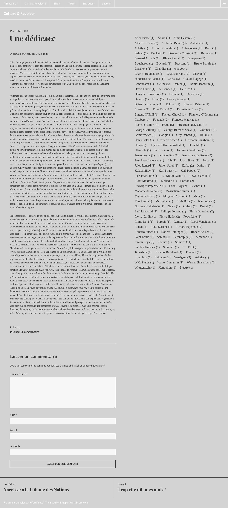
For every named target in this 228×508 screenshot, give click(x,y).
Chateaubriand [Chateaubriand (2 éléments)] (178, 73)
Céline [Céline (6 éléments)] (163, 84)
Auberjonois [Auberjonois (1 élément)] (191, 48)
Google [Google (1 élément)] (166, 135)
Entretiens (89, 3)
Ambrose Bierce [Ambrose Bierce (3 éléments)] (174, 43)
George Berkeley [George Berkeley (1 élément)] (148, 130)
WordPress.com (78, 502)
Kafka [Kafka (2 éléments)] (188, 165)
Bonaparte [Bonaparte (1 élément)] (196, 58)
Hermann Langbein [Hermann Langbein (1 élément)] (199, 140)
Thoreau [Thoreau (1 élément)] (193, 252)
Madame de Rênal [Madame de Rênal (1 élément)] (148, 191)
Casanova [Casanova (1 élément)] (143, 68)
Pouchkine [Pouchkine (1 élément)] (192, 216)
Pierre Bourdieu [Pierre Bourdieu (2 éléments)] (201, 211)
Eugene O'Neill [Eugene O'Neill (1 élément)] (147, 114)
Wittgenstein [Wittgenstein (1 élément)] (145, 267)
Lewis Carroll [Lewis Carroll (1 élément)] (200, 175)
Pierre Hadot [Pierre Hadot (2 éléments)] (169, 216)
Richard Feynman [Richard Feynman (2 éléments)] (188, 226)
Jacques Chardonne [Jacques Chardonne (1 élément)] (191, 150)
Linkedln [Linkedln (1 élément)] (169, 181)
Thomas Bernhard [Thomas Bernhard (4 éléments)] (168, 252)
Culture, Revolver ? (35, 3)
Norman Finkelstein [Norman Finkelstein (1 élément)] (149, 206)
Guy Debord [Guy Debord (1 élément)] (186, 135)
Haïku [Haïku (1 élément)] (206, 135)
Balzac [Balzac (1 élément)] (141, 53)
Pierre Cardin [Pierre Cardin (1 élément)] (145, 216)
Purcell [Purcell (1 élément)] (163, 221)
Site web (15, 446)
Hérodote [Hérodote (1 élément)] (143, 150)
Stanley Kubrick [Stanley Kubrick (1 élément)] (147, 247)
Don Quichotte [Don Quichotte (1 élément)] (178, 99)
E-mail (14, 430)
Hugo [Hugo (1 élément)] (140, 145)
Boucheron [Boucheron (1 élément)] (144, 63)
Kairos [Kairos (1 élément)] (203, 165)
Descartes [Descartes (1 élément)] (195, 94)
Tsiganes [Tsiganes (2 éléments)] (162, 257)
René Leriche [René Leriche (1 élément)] (161, 226)
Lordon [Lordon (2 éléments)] (187, 181)
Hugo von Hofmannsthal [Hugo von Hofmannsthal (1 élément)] (167, 145)
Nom (13, 414)
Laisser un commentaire (25, 331)
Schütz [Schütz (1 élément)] (163, 237)
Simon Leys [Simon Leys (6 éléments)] (144, 242)
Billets (57, 3)
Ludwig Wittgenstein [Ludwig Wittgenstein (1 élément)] (150, 186)
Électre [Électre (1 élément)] (186, 267)
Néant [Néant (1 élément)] (174, 206)
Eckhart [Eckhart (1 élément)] (173, 104)
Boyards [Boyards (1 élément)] (163, 63)
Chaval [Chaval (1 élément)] (199, 73)
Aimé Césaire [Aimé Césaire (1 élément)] (184, 38)
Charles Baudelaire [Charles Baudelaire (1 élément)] (149, 73)
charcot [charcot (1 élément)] (181, 68)
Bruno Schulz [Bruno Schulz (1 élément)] (205, 63)
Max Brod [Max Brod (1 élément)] (143, 201)
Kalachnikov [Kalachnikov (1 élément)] (145, 170)
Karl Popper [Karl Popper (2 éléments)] (190, 170)
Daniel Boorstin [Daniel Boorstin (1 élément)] (202, 84)
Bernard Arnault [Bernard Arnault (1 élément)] (147, 58)
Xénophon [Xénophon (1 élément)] (167, 267)
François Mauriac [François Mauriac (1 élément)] (185, 119)
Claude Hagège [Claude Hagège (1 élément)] (195, 79)
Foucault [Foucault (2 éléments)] (160, 119)
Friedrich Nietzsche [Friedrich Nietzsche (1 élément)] (192, 124)
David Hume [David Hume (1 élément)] (145, 89)
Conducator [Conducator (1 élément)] (144, 84)
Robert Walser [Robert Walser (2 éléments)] (202, 232)
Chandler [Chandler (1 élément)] (163, 68)
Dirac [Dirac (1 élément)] (158, 99)
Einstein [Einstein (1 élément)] (142, 109)
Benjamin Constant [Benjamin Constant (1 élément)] (183, 53)
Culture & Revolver (19, 13)
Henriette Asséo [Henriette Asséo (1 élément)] (169, 140)
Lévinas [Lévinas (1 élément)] (197, 186)
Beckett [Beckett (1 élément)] (158, 53)
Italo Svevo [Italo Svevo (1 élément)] (163, 150)
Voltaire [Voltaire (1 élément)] (201, 257)
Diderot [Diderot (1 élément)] (142, 99)
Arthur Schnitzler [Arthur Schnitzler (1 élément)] (164, 48)
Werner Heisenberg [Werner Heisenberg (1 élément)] (201, 262)
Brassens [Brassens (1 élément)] (182, 63)
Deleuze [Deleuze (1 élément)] (187, 89)
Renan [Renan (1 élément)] (141, 226)
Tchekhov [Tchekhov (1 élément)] (143, 252)
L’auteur (106, 3)
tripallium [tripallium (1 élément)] (143, 257)
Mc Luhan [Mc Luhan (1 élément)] (164, 201)
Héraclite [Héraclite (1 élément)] (197, 145)
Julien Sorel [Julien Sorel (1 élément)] (168, 165)
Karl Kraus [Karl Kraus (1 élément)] (168, 170)
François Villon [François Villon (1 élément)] (147, 124)
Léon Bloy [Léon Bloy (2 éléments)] (178, 186)
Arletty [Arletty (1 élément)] (141, 48)
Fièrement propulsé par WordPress (23, 502)
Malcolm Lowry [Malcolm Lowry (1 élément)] (147, 196)
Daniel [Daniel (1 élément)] (179, 84)
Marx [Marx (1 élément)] (199, 196)
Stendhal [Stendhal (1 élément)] (171, 247)
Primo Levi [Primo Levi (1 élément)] (144, 221)
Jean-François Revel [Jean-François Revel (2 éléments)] (197, 155)
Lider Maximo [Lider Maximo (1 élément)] (146, 181)
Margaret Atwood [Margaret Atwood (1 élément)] (176, 196)
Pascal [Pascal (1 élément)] (206, 206)
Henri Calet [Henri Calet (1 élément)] (144, 140)
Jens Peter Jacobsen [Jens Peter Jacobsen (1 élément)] (149, 160)
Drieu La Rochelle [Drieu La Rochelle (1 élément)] (148, 104)
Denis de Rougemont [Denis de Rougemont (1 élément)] (150, 94)
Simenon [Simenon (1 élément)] (204, 237)
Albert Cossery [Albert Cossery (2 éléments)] (146, 43)
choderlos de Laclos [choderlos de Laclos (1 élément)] (149, 79)
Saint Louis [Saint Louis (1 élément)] (144, 237)
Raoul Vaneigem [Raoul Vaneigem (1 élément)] (203, 221)
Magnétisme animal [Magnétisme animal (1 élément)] (180, 191)
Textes (72, 3)
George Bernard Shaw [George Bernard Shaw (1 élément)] (180, 130)
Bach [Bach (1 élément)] (210, 48)
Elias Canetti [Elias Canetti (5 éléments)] (163, 109)
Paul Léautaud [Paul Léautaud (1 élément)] (146, 211)
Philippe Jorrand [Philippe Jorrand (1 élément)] (173, 211)
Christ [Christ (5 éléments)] (174, 79)
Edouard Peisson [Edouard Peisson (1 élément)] (196, 104)
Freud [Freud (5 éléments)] (168, 124)
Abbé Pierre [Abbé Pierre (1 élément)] (144, 38)
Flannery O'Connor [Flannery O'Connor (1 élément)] (203, 114)
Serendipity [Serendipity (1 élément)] (183, 237)
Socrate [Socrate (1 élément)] (165, 242)
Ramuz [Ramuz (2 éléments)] (180, 221)
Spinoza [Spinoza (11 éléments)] (183, 242)
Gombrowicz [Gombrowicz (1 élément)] (145, 135)
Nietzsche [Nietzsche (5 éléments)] (206, 201)
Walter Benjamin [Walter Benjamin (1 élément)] (170, 262)
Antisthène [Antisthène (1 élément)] (199, 43)
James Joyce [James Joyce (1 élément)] (145, 155)
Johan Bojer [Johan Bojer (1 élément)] (189, 160)
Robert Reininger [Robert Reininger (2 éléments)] (174, 232)
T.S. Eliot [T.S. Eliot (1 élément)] (190, 247)
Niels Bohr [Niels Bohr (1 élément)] (185, 201)
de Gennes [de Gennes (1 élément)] (167, 89)
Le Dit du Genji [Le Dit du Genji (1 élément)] (174, 175)
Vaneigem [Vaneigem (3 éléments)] (182, 257)
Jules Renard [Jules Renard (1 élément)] (145, 165)
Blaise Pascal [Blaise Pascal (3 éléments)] (173, 58)
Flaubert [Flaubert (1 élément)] (142, 119)
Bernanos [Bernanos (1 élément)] (209, 53)
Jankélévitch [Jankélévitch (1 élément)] (168, 155)
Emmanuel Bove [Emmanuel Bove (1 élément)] (190, 109)
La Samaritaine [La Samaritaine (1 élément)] (146, 175)
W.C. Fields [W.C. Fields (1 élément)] (144, 262)
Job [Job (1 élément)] (171, 160)
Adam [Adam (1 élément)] (164, 38)
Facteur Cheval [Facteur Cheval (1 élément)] (174, 114)
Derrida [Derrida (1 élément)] (176, 94)
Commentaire (19, 374)
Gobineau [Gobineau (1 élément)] (208, 130)
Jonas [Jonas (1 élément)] (208, 160)
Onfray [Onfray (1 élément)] (190, 206)
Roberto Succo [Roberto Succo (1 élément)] (146, 232)
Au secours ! (10, 3)
